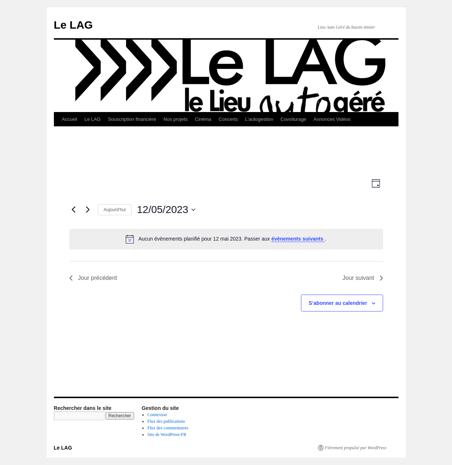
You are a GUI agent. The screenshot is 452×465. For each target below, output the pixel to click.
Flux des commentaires (167, 427)
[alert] (226, 239)
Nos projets (175, 119)
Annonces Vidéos (331, 119)
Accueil (69, 119)
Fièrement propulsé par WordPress (355, 447)
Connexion (157, 414)
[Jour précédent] (73, 209)
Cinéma (203, 119)
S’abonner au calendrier (338, 303)
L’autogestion (259, 119)
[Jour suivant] (88, 209)
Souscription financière (132, 119)
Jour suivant (362, 278)
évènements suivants (298, 239)
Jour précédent (93, 278)
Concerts (228, 119)
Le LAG (73, 25)
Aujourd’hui (115, 209)
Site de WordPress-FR (166, 434)
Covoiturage (293, 119)
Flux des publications (166, 421)
